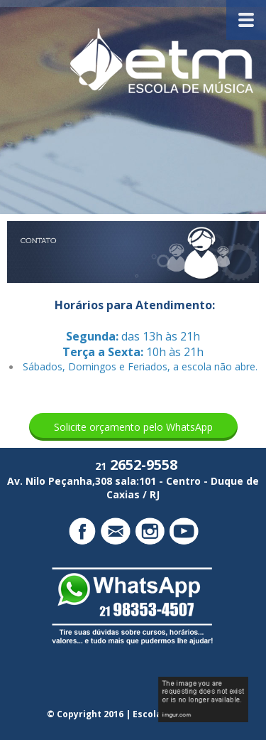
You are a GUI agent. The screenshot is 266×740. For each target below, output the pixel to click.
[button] (133, 427)
